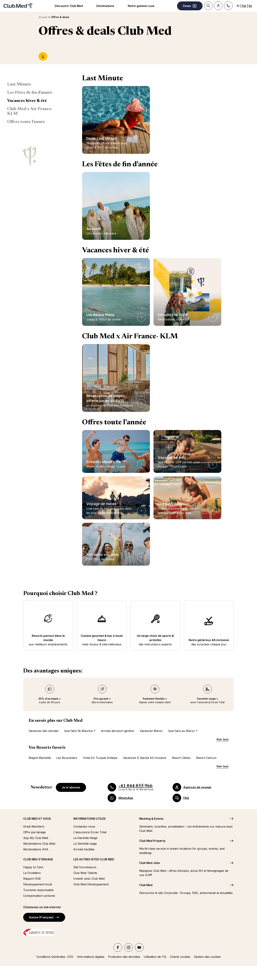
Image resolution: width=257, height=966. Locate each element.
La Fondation (32, 873)
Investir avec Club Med (89, 878)
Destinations (105, 6)
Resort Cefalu (181, 758)
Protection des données (124, 957)
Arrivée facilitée (83, 849)
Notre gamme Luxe (141, 6)
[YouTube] (139, 947)
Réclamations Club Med (39, 843)
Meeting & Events (151, 818)
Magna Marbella (40, 758)
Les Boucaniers (66, 758)
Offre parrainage (34, 832)
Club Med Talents (85, 873)
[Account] (218, 5)
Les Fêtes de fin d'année (29, 92)
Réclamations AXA (35, 849)
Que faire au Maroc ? (182, 731)
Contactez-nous (84, 826)
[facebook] (118, 947)
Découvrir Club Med (69, 6)
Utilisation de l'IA (155, 957)
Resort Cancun (206, 758)
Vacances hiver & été (27, 101)
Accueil (43, 17)
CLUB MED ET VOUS (37, 818)
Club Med (145, 885)
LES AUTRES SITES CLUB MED (93, 859)
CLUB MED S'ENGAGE (38, 859)
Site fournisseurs (84, 867)
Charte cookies (180, 957)
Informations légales (90, 957)
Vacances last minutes (44, 731)
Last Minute (19, 84)
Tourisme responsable (38, 890)
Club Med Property (152, 841)
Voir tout (222, 739)
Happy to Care (33, 867)
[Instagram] (128, 947)
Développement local (37, 884)
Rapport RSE (32, 878)
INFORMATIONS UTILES (89, 818)
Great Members (33, 826)
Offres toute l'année (26, 122)
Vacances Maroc (151, 731)
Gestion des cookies (207, 957)
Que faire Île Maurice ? (79, 731)
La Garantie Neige (85, 838)
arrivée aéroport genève (117, 731)
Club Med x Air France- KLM (30, 111)
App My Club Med (35, 838)
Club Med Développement (91, 884)
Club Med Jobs (149, 863)
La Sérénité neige (85, 843)
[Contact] (228, 5)
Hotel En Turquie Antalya (100, 758)
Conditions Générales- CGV (54, 957)
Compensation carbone (39, 895)
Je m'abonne (71, 787)
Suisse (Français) (44, 917)
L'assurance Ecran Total (89, 832)
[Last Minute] (43, 56)
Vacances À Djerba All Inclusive (144, 758)
